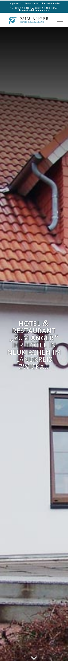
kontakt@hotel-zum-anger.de (34, 10)
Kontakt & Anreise (51, 3)
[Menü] (58, 20)
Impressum (15, 3)
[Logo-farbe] (28, 20)
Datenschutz (31, 3)
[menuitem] (15, 3)
